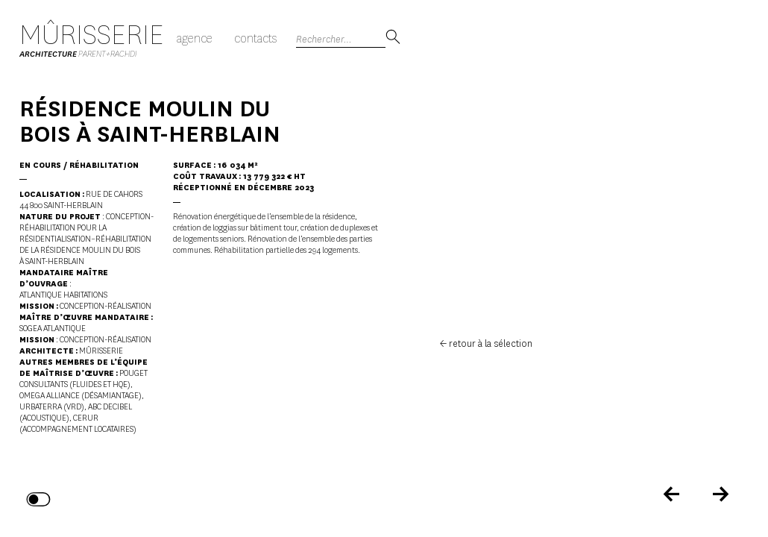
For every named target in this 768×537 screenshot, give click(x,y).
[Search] (340, 38)
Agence (195, 38)
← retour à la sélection (486, 343)
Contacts (255, 38)
